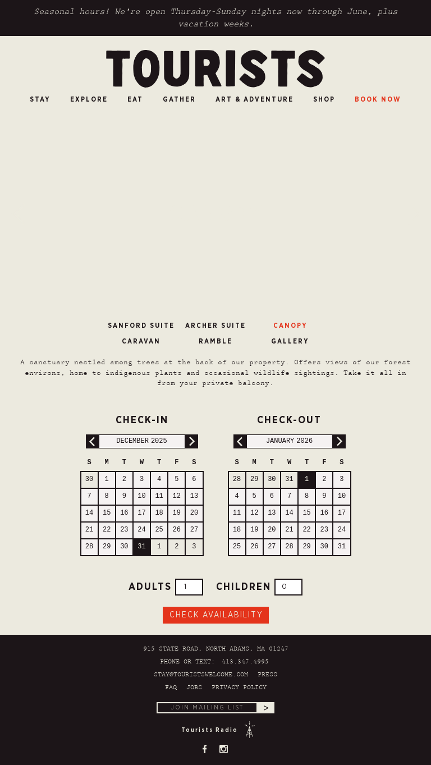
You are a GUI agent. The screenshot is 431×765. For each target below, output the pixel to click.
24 (141, 530)
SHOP (324, 99)
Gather (179, 99)
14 (89, 513)
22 (107, 530)
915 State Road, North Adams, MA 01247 (215, 649)
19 (177, 513)
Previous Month (92, 441)
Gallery (290, 341)
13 (194, 496)
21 (89, 530)
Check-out (275, 418)
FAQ (171, 688)
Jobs (194, 688)
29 (107, 547)
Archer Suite (215, 325)
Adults (166, 587)
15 (107, 513)
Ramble (215, 341)
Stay (40, 99)
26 (177, 530)
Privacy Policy (239, 688)
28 (89, 547)
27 (194, 530)
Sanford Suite (141, 325)
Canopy (290, 325)
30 (89, 479)
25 (159, 530)
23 (124, 530)
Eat (135, 99)
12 (177, 496)
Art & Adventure (255, 99)
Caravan (141, 341)
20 (194, 513)
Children (259, 587)
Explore (89, 99)
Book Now (378, 99)
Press (267, 675)
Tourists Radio (209, 730)
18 (159, 513)
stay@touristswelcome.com (201, 675)
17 (141, 513)
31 (141, 547)
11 (159, 496)
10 (141, 496)
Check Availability (216, 615)
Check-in (124, 418)
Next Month (191, 441)
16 (124, 513)
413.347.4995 (245, 662)
